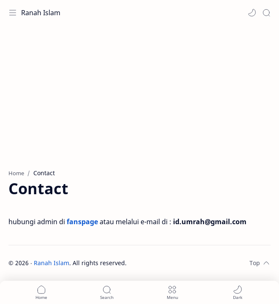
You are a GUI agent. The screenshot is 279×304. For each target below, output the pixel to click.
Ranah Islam (40, 12)
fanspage (82, 221)
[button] (252, 12)
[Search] (266, 12)
